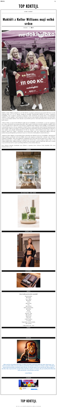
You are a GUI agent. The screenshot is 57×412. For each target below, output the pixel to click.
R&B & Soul (28, 316)
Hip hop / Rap (28, 313)
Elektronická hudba (28, 307)
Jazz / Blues (28, 299)
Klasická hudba (28, 296)
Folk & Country (28, 319)
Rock (28, 302)
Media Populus (37, 406)
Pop (28, 304)
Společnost (30, 11)
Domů (25, 11)
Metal (28, 310)
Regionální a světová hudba (28, 322)
